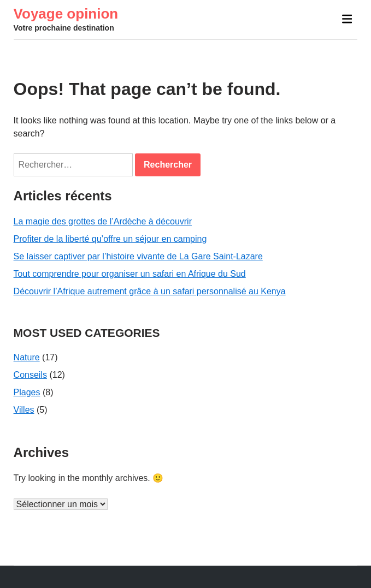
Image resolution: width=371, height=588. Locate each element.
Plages (27, 392)
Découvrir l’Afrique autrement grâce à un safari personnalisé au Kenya (150, 291)
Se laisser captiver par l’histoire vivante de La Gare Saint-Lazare (138, 256)
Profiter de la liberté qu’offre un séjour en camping (110, 238)
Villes (24, 409)
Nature (27, 357)
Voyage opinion (66, 13)
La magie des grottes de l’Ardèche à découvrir (103, 221)
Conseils (30, 374)
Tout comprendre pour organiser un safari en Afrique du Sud (130, 273)
